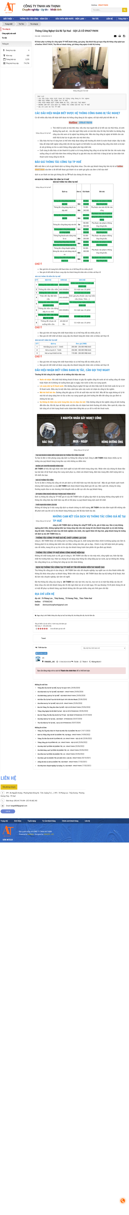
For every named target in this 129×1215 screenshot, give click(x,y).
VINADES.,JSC (49, 1199)
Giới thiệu (17, 1186)
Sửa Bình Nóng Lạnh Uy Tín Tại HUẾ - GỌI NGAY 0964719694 (57, 1061)
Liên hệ (8, 1176)
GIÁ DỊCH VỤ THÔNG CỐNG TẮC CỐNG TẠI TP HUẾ (52, 303)
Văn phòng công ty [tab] (9, 1152)
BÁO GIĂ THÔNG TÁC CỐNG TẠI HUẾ (47, 429)
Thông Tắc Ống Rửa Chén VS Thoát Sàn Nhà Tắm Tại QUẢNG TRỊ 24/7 (59, 1096)
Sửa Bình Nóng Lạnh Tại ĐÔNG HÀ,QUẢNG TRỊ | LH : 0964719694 (58, 1115)
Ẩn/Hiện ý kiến (41, 1018)
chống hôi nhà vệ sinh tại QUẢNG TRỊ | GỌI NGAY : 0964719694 (58, 1127)
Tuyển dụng (32, 1186)
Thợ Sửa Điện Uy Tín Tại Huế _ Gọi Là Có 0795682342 (54, 1088)
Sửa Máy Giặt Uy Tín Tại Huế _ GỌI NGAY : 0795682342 (55, 1084)
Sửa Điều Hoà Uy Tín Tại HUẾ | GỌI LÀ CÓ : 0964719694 (55, 1068)
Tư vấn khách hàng (49, 1186)
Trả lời (76, 1027)
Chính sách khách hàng (70, 1186)
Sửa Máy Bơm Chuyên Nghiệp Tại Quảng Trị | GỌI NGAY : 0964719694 (60, 1131)
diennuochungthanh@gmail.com (55, 970)
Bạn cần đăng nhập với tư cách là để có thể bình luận (63, 1036)
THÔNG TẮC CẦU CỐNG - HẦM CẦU (34, 19)
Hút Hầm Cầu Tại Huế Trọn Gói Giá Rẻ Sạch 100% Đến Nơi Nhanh (57, 1064)
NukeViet (31, 1199)
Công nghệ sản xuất (9, 33)
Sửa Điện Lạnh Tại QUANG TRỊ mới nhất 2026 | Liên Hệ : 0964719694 (59, 1123)
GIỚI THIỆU (7, 19)
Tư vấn (4, 38)
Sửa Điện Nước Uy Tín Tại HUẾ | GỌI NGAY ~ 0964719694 (56, 1057)
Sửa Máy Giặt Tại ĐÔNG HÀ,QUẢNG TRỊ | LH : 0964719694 (56, 1111)
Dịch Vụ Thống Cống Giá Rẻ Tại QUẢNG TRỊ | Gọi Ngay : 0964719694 (59, 1100)
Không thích (96, 1027)
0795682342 (47, 967)
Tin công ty (6, 29)
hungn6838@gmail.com (19, 1171)
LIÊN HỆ (109, 19)
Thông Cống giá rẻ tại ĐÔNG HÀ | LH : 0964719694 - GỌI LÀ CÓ (58, 1107)
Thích (84, 1027)
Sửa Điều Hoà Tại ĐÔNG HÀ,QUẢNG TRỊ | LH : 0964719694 (56, 1119)
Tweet (43, 1003)
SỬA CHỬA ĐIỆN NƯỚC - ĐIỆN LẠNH (69, 19)
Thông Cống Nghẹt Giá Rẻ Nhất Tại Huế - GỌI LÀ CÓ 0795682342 (58, 1076)
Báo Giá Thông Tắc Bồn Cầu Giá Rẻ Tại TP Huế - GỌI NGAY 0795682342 (60, 1080)
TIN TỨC (95, 19)
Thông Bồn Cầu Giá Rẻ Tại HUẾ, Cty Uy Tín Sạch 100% (54, 1053)
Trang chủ (4, 1186)
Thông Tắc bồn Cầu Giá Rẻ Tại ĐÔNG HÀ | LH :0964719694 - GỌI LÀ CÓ (60, 1104)
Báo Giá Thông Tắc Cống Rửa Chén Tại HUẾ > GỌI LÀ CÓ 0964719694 (59, 1072)
